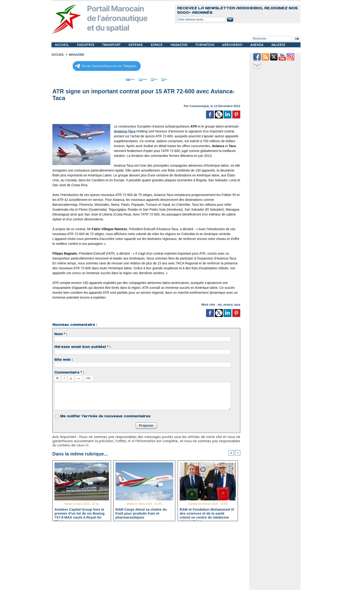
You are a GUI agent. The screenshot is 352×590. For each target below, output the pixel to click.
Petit (176, 79)
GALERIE (278, 45)
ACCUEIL (62, 45)
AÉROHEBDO (232, 45)
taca (237, 304)
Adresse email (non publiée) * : (82, 346)
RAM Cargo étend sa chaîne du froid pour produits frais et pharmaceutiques (141, 513)
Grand (160, 79)
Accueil (57, 54)
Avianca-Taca (124, 130)
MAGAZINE (179, 45)
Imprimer (141, 79)
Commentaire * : (69, 372)
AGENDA (257, 45)
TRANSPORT (111, 45)
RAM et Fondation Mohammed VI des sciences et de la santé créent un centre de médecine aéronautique (207, 513)
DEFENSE (136, 45)
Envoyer (120, 79)
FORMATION (205, 45)
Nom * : (60, 333)
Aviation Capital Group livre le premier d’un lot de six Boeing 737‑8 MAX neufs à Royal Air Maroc (79, 513)
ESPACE (157, 45)
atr (220, 304)
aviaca (228, 304)
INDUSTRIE (86, 45)
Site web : (63, 359)
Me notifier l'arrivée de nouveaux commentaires (105, 415)
